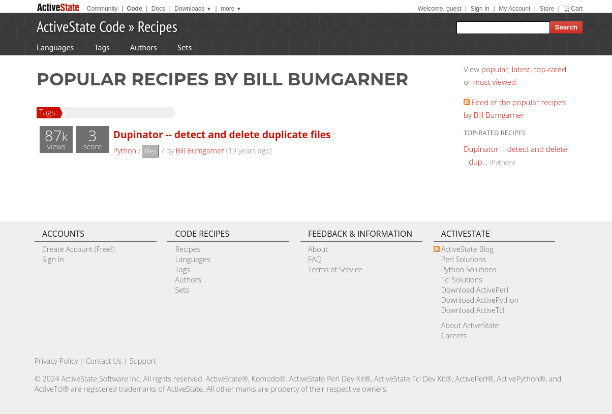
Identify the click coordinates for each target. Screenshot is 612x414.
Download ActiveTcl (473, 310)
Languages (55, 47)
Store (546, 8)
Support (143, 361)
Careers (454, 335)
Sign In (480, 8)
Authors (143, 47)
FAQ (315, 259)
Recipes (157, 26)
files (150, 150)
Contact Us (104, 361)
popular (494, 69)
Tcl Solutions (461, 279)
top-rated (550, 69)
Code (134, 8)
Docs (158, 8)
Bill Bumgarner (200, 150)
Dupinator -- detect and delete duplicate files (222, 134)
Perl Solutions (463, 259)
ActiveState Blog (467, 249)
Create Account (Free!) (78, 249)
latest (521, 69)
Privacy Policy (56, 361)
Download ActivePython (479, 300)
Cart (577, 8)
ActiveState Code (81, 26)
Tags (101, 47)
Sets (184, 47)
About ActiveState (470, 325)
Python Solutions (469, 269)
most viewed (494, 82)
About (318, 249)
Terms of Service (335, 269)
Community (102, 8)
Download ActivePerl (474, 290)
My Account (514, 8)
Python (124, 150)
